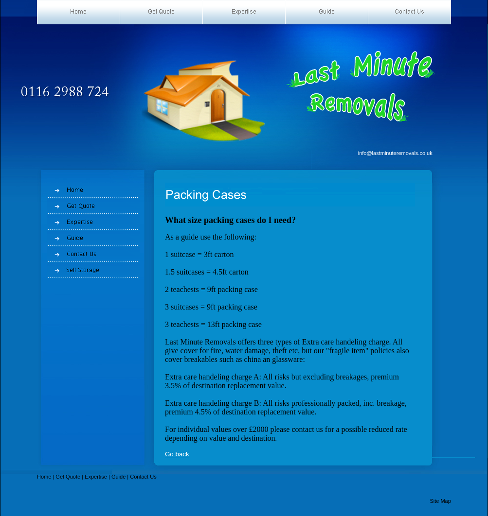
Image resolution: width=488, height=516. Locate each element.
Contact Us (143, 477)
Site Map (440, 501)
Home (44, 477)
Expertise (96, 477)
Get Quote (67, 477)
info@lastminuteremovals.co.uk (395, 153)
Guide (118, 477)
